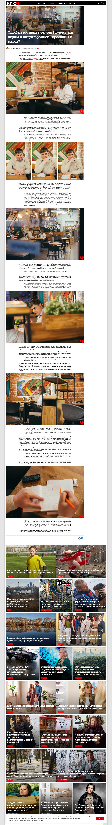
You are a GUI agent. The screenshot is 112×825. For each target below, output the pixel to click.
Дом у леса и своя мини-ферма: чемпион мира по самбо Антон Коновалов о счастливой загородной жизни (89, 595)
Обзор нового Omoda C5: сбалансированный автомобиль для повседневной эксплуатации (22, 663)
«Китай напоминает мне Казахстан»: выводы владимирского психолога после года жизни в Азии (89, 663)
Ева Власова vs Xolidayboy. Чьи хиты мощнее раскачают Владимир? (89, 799)
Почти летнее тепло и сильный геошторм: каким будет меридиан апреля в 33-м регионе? (31, 765)
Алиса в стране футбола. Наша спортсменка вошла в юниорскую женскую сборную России (31, 561)
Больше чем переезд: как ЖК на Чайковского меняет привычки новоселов (56, 595)
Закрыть (99, 818)
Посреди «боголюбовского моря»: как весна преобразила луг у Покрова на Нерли (31, 629)
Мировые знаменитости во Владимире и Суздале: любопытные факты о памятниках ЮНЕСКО (22, 595)
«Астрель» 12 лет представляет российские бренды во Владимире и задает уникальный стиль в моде (81, 629)
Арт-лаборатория (62, 779)
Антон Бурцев (32, 58)
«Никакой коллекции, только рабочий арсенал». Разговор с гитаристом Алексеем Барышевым (89, 731)
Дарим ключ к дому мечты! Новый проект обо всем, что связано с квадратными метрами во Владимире (56, 799)
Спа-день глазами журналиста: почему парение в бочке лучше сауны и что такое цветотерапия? (22, 799)
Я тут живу (78, 609)
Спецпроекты (61, 3)
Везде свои (78, 677)
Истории (51, 3)
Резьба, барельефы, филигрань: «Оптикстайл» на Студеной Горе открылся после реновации (81, 697)
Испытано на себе (12, 813)
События (41, 3)
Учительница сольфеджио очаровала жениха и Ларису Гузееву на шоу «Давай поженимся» (56, 663)
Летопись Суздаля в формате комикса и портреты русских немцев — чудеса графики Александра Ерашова (81, 765)
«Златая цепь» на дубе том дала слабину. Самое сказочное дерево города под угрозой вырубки (56, 731)
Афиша (72, 3)
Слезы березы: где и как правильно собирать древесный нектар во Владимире (81, 561)
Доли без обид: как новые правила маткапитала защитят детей (31, 697)
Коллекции (78, 745)
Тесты (9, 609)
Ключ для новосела (47, 609)
